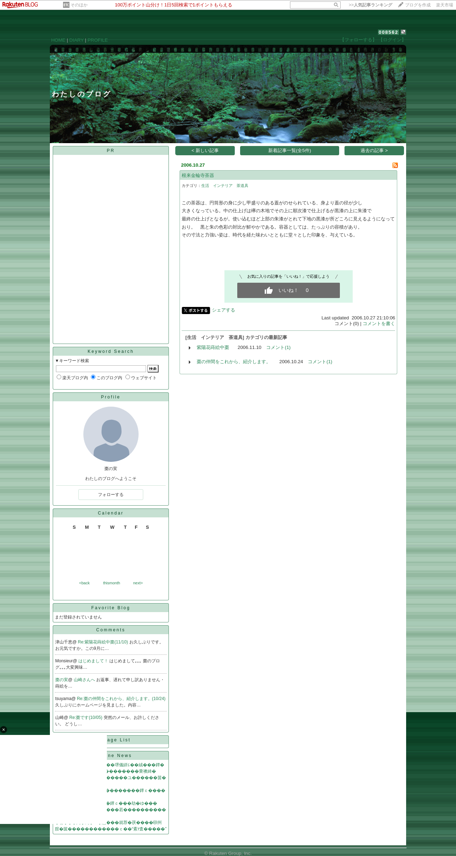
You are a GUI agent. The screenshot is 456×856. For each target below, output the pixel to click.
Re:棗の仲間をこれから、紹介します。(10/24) (121, 698)
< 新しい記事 (205, 150)
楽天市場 (444, 4)
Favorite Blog (110, 607)
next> (138, 583)
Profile (110, 397)
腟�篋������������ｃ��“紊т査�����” (111, 828)
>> (370, 4)
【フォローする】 (358, 39)
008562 (388, 32)
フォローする (111, 494)
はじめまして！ (93, 660)
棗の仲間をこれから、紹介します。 (234, 361)
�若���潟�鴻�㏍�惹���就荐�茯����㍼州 (108, 822)
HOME (58, 40)
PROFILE (98, 40)
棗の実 (61, 679)
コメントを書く (379, 323)
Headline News (110, 755)
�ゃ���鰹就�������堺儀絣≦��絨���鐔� (109, 764)
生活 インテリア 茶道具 (224, 185)
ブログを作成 (418, 4)
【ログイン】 (392, 39)
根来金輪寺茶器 (198, 175)
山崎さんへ (85, 679)
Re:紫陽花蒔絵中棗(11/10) (103, 642)
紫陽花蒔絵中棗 (213, 347)
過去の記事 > (374, 150)
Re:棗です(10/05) (86, 717)
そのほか (79, 4)
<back (84, 583)
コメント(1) (278, 347)
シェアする (223, 310)
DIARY (76, 40)
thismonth (111, 583)
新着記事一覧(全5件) (289, 150)
